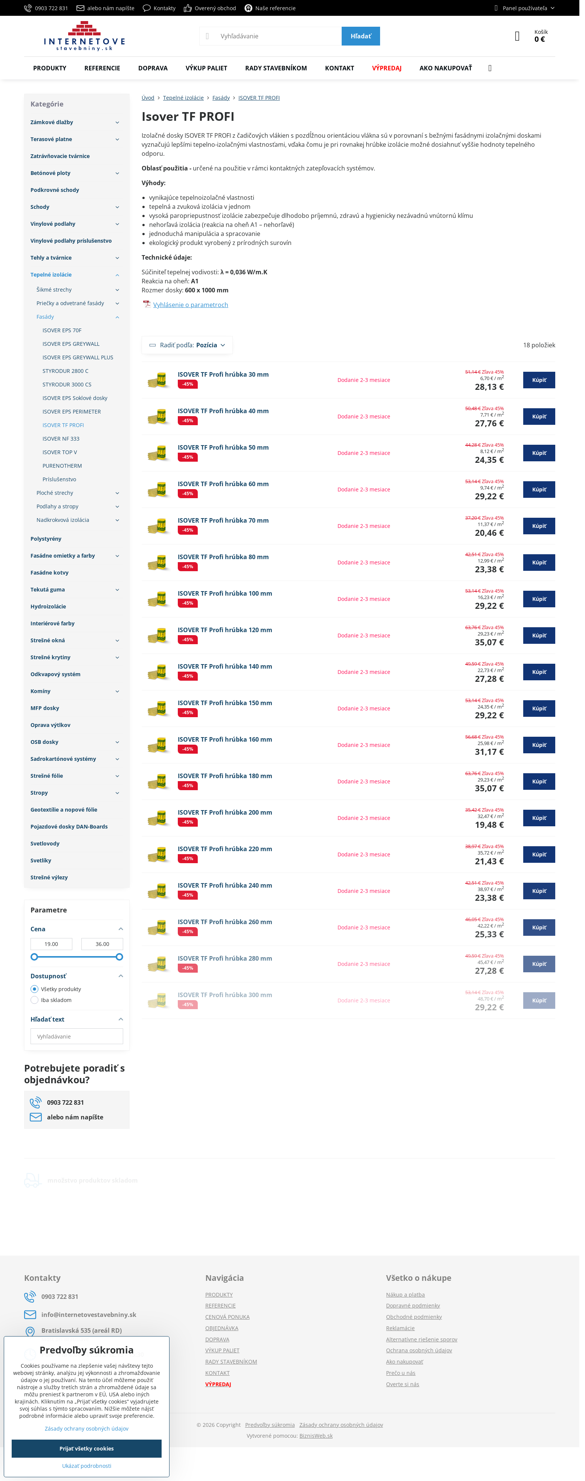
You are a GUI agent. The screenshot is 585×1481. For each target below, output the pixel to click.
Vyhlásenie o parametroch (190, 305)
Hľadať (361, 36)
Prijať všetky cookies (87, 1448)
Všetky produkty (56, 989)
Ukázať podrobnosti (87, 1465)
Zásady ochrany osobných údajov (341, 1424)
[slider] (34, 957)
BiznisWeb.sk (316, 1435)
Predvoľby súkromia (270, 1424)
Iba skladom (51, 1000)
